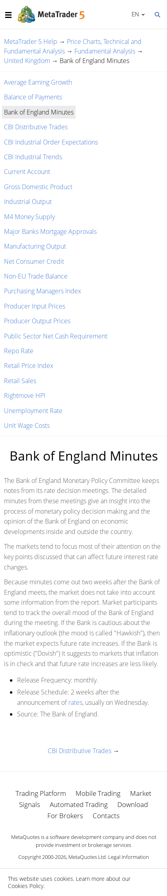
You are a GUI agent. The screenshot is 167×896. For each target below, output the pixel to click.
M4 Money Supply (29, 216)
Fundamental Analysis (104, 51)
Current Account (27, 171)
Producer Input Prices (34, 306)
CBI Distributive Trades (36, 127)
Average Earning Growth (38, 82)
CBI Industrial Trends (33, 156)
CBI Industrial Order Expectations (51, 142)
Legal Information (128, 856)
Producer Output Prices (37, 320)
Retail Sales (20, 380)
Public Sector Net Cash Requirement (55, 336)
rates (75, 702)
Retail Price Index (28, 365)
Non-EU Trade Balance (36, 276)
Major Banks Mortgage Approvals (50, 231)
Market (140, 793)
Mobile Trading (98, 793)
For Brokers (65, 815)
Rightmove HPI (24, 395)
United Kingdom (27, 60)
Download (132, 804)
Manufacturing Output (35, 246)
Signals (29, 804)
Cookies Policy (25, 886)
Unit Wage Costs (27, 425)
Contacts (106, 815)
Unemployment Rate (33, 410)
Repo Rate (18, 350)
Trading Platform (41, 793)
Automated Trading (79, 804)
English (134, 14)
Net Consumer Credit (34, 261)
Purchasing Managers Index (42, 291)
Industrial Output (28, 201)
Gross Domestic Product (38, 186)
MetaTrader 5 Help (30, 41)
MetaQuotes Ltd (87, 856)
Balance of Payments (33, 97)
